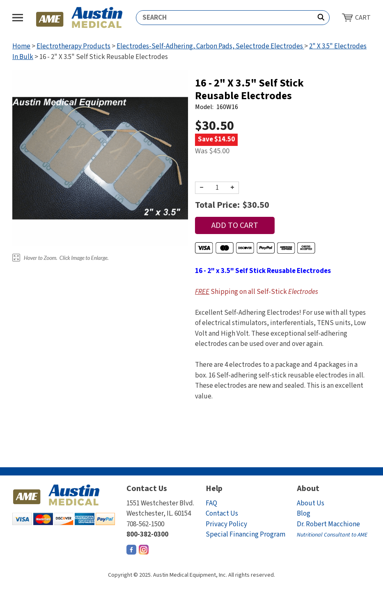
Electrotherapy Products (73, 46)
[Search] (224, 18)
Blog (303, 514)
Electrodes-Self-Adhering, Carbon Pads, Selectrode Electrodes (210, 46)
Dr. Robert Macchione (332, 529)
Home (21, 46)
